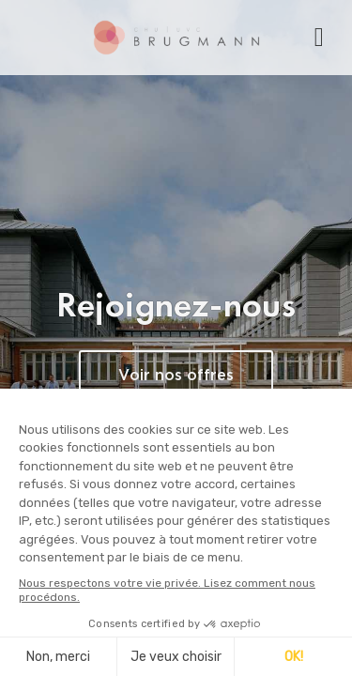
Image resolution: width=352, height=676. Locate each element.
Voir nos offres (176, 376)
